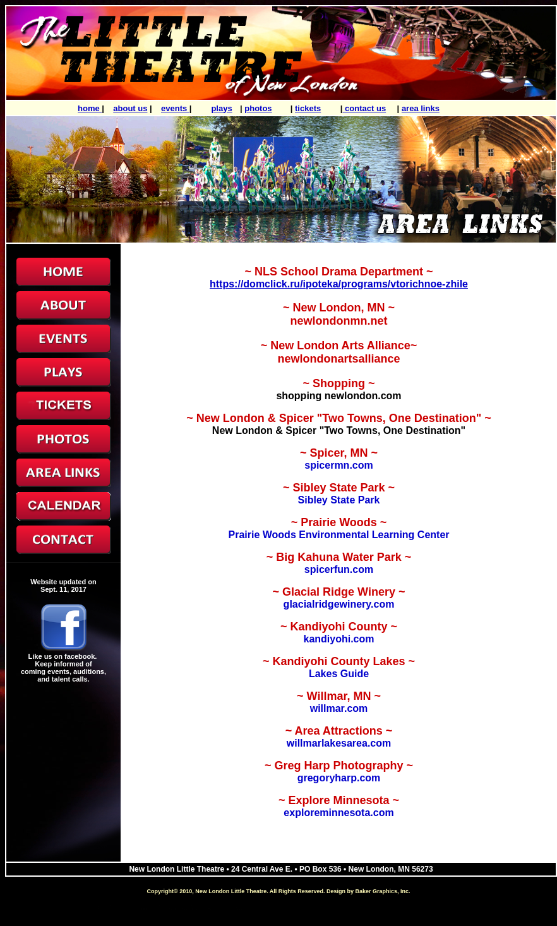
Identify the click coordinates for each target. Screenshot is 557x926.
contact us (364, 108)
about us (130, 108)
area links (421, 108)
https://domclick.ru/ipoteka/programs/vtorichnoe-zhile (339, 284)
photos (258, 108)
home (90, 108)
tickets (308, 108)
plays (221, 108)
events (175, 108)
